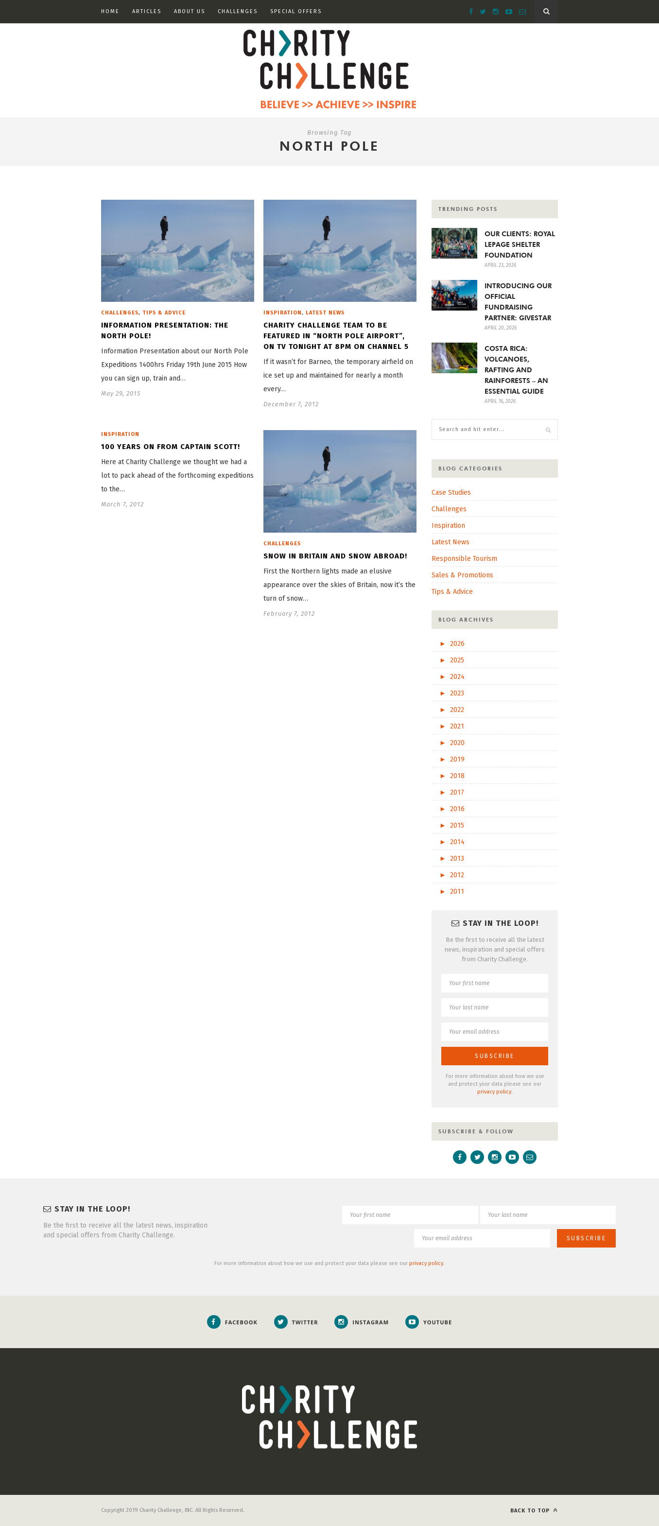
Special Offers (296, 11)
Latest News (325, 313)
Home (110, 11)
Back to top (534, 1510)
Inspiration (282, 313)
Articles (146, 11)
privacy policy (494, 1092)
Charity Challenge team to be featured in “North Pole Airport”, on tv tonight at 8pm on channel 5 (336, 336)
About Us (189, 11)
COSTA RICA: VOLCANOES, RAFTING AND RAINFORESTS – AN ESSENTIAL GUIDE (516, 370)
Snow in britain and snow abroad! (335, 556)
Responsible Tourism (464, 559)
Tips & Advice (164, 313)
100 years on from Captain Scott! (170, 446)
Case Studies (451, 492)
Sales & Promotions (462, 575)
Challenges (238, 11)
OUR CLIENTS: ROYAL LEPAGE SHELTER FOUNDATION (520, 244)
